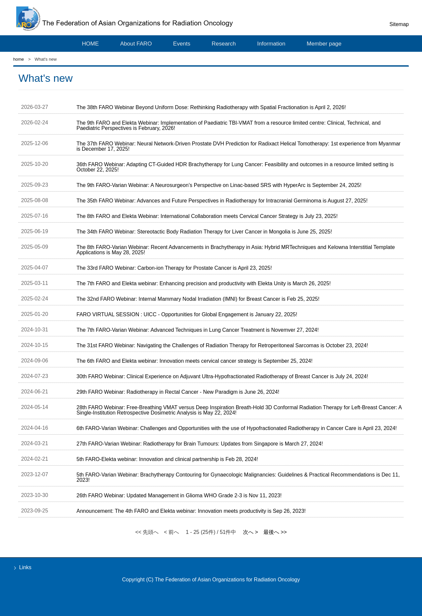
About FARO (136, 43)
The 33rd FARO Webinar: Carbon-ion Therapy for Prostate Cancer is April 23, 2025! (174, 268)
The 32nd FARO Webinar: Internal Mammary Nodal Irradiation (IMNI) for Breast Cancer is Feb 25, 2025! (197, 299)
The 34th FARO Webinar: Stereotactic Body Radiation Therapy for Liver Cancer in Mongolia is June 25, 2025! (204, 232)
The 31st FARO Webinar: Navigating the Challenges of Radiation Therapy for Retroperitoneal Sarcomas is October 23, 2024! (222, 346)
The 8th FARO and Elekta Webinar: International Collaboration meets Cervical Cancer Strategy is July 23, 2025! (207, 216)
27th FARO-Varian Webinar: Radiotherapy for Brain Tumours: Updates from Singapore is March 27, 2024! (199, 444)
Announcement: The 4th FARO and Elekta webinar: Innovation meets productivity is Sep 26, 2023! (191, 511)
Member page (322, 43)
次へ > (250, 532)
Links (25, 567)
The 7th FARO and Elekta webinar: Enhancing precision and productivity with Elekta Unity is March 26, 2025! (203, 284)
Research (222, 43)
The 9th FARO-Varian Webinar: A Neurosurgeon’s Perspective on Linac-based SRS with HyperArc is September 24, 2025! (218, 185)
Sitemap (399, 24)
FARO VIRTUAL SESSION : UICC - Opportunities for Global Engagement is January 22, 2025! (186, 315)
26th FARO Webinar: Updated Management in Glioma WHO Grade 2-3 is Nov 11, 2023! (179, 496)
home (18, 59)
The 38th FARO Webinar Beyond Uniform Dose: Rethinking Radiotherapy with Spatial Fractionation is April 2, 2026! (211, 107)
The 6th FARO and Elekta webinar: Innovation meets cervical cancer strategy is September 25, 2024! (194, 361)
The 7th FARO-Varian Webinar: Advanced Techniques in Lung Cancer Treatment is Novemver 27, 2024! (197, 330)
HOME (91, 43)
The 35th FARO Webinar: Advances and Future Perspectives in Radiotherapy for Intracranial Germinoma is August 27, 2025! (222, 201)
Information (269, 43)
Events (181, 43)
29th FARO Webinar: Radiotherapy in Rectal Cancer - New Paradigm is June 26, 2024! (177, 392)
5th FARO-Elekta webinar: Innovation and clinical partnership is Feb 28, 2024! (167, 459)
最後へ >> (275, 532)
